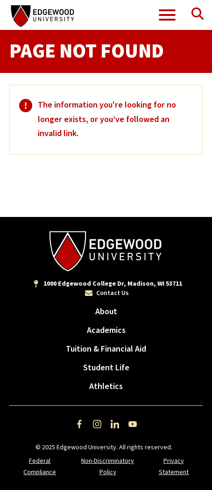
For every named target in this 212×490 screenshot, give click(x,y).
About (106, 311)
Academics (106, 330)
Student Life (106, 368)
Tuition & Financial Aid (106, 349)
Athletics (106, 386)
